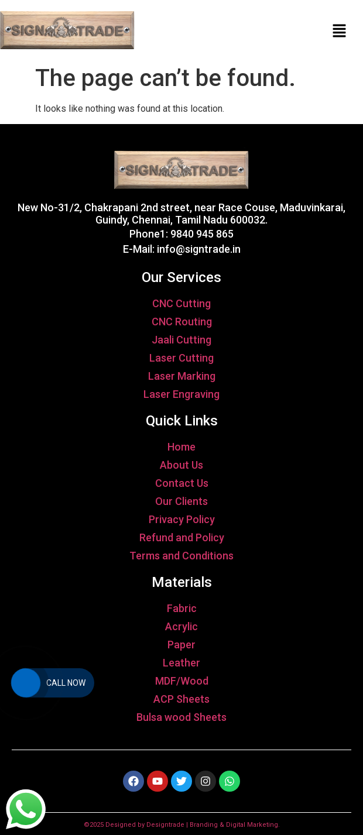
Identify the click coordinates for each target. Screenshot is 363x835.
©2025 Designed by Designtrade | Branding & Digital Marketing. (182, 825)
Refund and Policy (181, 537)
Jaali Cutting (181, 340)
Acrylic (181, 626)
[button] (339, 30)
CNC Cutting (181, 303)
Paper (181, 644)
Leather (181, 663)
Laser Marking (181, 376)
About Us (181, 465)
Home (181, 447)
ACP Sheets (181, 699)
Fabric (182, 608)
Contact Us (181, 483)
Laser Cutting (181, 358)
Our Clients (181, 501)
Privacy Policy (182, 519)
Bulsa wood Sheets (181, 717)
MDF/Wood (181, 681)
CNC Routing (182, 321)
